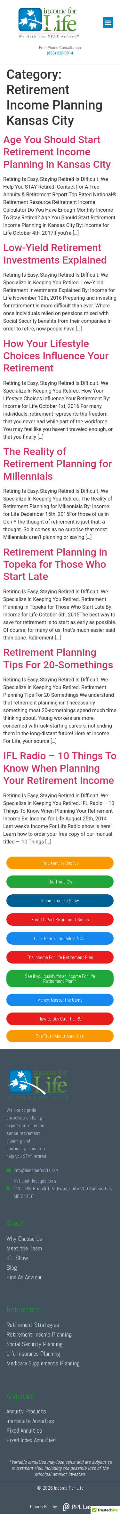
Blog (11, 1267)
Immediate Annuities (30, 1421)
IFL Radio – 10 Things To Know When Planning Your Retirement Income (59, 768)
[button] (108, 22)
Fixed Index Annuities (31, 1440)
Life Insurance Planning (33, 1353)
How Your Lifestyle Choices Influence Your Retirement (55, 356)
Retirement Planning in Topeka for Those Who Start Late (55, 564)
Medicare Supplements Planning (43, 1363)
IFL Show (17, 1258)
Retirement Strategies (32, 1325)
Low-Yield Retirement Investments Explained (55, 253)
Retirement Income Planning (39, 1334)
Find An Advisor (24, 1277)
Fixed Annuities (24, 1430)
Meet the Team (24, 1248)
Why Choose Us (24, 1238)
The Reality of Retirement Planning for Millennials (57, 463)
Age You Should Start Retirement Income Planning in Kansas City (57, 152)
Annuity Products (26, 1411)
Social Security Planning (34, 1344)
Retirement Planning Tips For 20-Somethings (58, 658)
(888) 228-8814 (60, 53)
